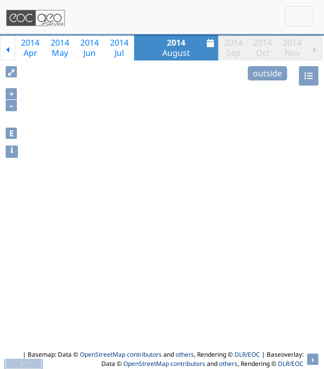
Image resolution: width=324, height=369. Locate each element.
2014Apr (30, 47)
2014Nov (292, 47)
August (189, 47)
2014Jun (89, 47)
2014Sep (233, 47)
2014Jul (119, 47)
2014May (60, 47)
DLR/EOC (247, 354)
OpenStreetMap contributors (121, 354)
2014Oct (262, 47)
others (185, 354)
